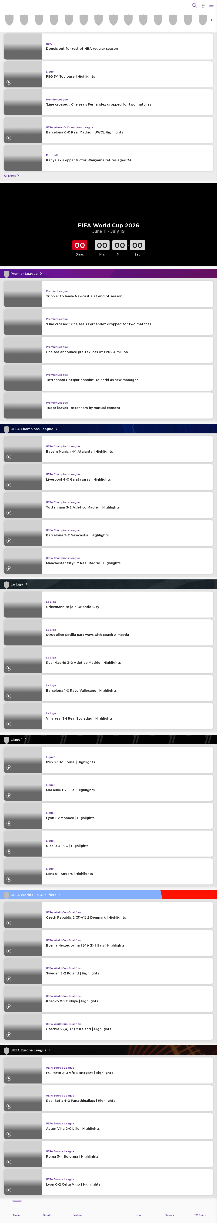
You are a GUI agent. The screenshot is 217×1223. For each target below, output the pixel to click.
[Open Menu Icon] (211, 5)
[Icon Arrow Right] (211, 20)
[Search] (194, 5)
